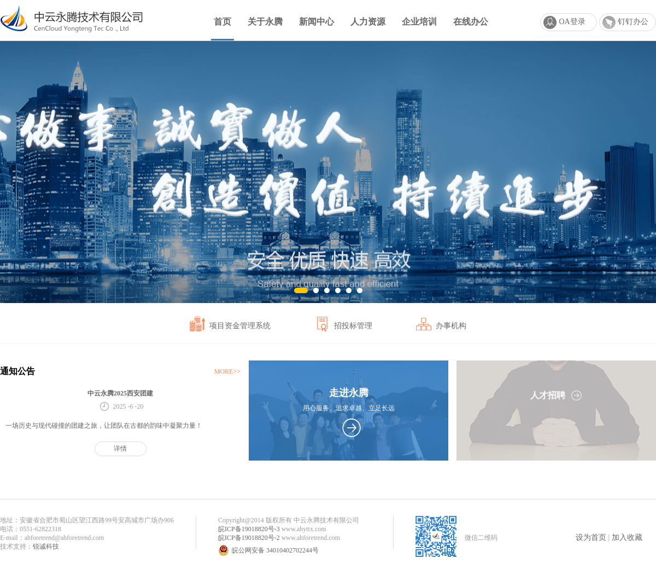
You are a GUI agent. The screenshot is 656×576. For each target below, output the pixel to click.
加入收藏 (627, 537)
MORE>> (227, 371)
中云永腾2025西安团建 (120, 393)
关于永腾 (265, 21)
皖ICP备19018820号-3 (249, 529)
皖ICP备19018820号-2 (249, 538)
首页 (222, 21)
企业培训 (419, 21)
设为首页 (591, 537)
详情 (120, 448)
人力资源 (367, 21)
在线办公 (470, 21)
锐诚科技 (46, 546)
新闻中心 (316, 21)
